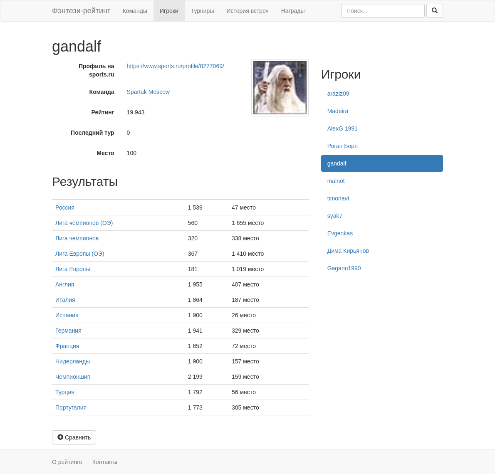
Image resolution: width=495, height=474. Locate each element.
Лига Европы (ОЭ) (79, 253)
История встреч (247, 10)
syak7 (335, 215)
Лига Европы (72, 269)
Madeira (338, 111)
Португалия (71, 407)
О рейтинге (67, 462)
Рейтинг (102, 112)
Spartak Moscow (148, 92)
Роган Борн (342, 146)
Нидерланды (72, 361)
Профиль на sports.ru (96, 70)
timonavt (338, 198)
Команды (135, 10)
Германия (68, 330)
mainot (336, 181)
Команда (101, 92)
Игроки (169, 10)
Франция (67, 346)
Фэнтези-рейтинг (81, 11)
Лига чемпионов (77, 238)
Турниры (202, 10)
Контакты (104, 462)
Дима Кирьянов (348, 250)
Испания (67, 315)
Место (105, 153)
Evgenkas (340, 233)
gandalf (336, 163)
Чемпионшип (72, 376)
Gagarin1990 (344, 268)
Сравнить (74, 437)
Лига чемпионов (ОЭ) (84, 223)
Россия (64, 207)
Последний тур (92, 132)
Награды (293, 10)
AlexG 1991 (342, 128)
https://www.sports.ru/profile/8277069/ (175, 66)
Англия (64, 284)
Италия (65, 299)
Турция (64, 392)
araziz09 (338, 93)
